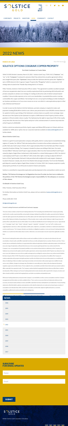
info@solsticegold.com (10, 203)
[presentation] (16, 389)
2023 (6, 319)
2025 (6, 308)
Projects (17, 18)
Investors (25, 18)
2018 (6, 346)
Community (41, 18)
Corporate (8, 18)
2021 (6, 330)
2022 (6, 324)
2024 (6, 313)
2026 (6, 303)
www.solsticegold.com (54, 130)
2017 (6, 352)
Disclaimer (25, 418)
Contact (51, 18)
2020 (6, 335)
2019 (6, 341)
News (33, 18)
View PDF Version (59, 61)
